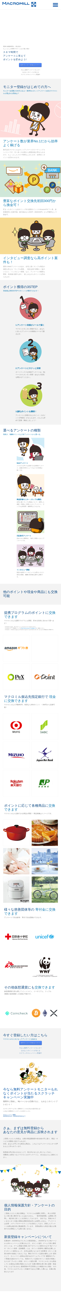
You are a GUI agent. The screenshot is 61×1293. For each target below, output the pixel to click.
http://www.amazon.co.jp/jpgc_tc (28, 628)
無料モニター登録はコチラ (30, 65)
